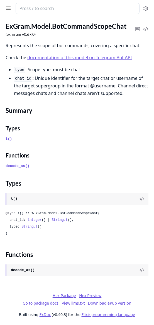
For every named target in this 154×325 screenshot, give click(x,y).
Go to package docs (40, 303)
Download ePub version (109, 303)
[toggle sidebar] (7, 8)
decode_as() (18, 166)
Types (13, 128)
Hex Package (64, 295)
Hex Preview (90, 295)
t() (9, 139)
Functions (18, 155)
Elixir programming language (108, 314)
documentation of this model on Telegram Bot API (79, 57)
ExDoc (45, 314)
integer (34, 220)
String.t (60, 220)
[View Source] (142, 199)
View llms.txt (74, 303)
